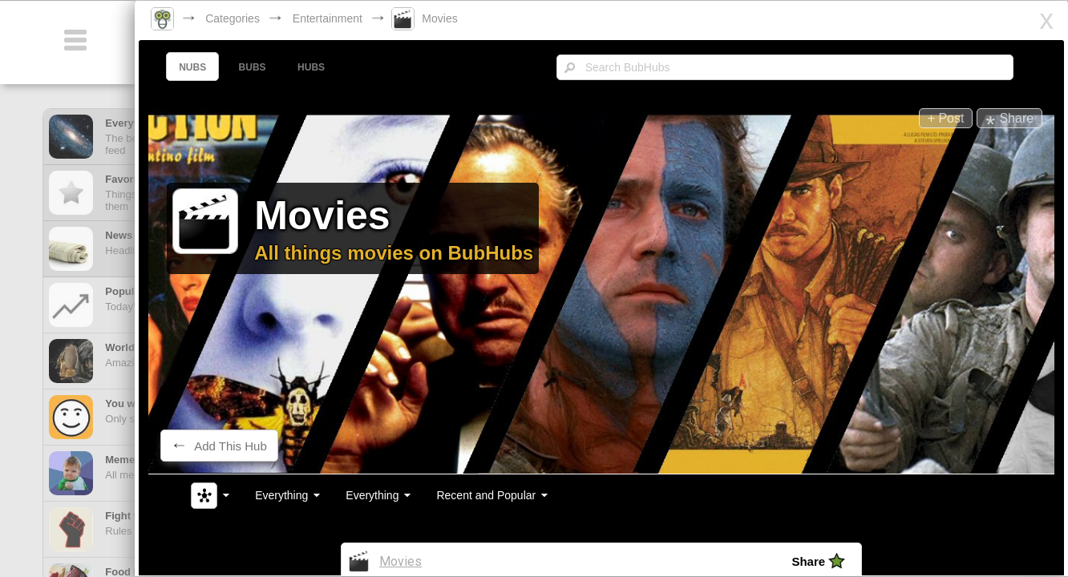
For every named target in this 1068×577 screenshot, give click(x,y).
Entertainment (347, 18)
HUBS (325, 67)
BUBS (267, 67)
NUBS (206, 67)
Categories (252, 18)
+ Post (926, 118)
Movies (459, 18)
